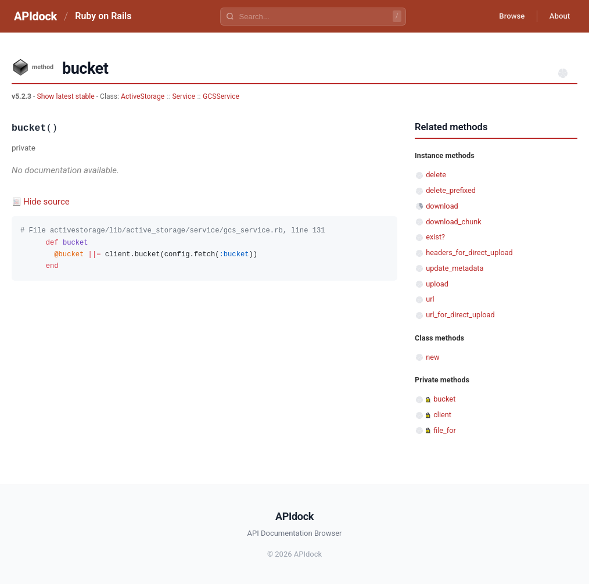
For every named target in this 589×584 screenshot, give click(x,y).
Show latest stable (66, 96)
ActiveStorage (142, 96)
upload (437, 284)
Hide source (46, 201)
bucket (444, 399)
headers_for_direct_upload (469, 252)
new (432, 357)
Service (183, 96)
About (557, 16)
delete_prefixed (451, 190)
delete (436, 174)
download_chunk (454, 221)
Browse (504, 16)
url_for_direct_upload (460, 314)
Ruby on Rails (103, 16)
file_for (444, 430)
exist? (435, 236)
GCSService (221, 96)
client (442, 414)
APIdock (35, 16)
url (430, 299)
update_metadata (454, 268)
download (442, 206)
